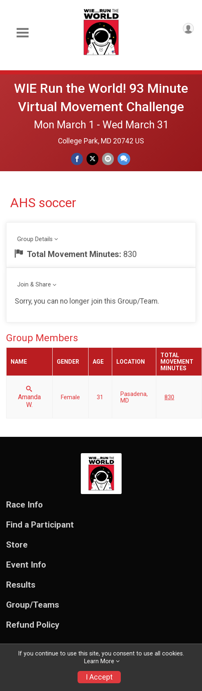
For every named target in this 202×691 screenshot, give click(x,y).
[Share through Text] (124, 159)
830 (169, 397)
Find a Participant (40, 525)
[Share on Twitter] (92, 159)
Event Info (26, 565)
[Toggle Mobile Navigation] (22, 33)
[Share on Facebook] (77, 159)
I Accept (99, 677)
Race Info (24, 505)
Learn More (99, 661)
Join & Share (34, 284)
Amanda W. (29, 397)
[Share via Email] (108, 159)
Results (21, 585)
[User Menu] (188, 28)
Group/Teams (32, 605)
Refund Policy (32, 625)
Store (17, 545)
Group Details (35, 239)
